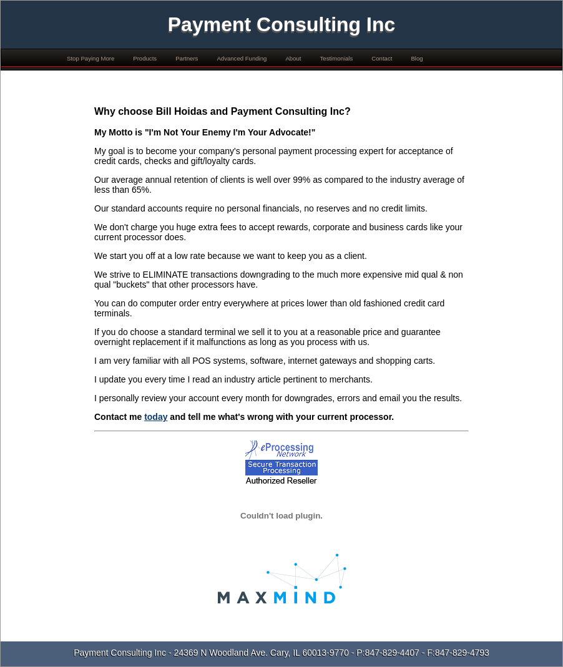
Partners (186, 58)
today (155, 417)
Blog (417, 58)
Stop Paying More (90, 58)
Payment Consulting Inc (281, 24)
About (293, 58)
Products (145, 58)
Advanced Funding (242, 58)
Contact (381, 58)
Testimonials (336, 58)
